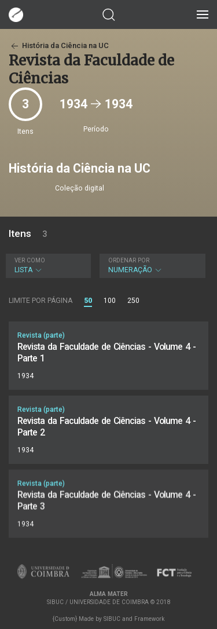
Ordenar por (128, 260)
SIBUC (112, 619)
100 (110, 301)
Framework (149, 619)
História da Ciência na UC (59, 45)
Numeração (151, 266)
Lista (46, 266)
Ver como (29, 260)
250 (133, 301)
